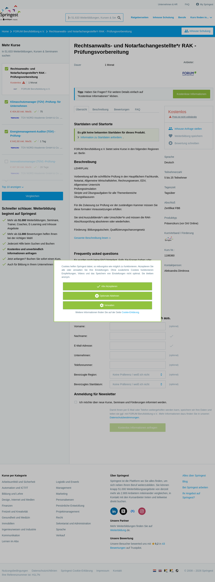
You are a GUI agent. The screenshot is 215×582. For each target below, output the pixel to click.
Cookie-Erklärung (130, 312)
